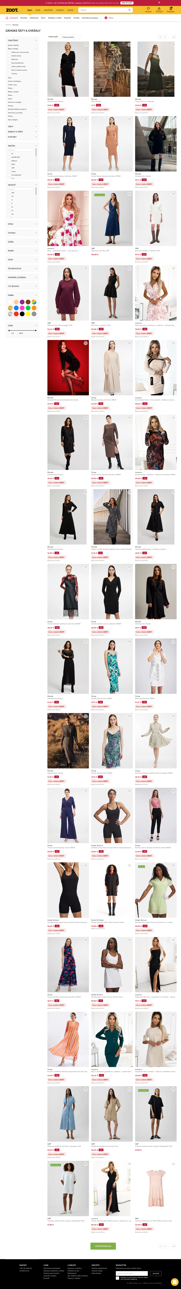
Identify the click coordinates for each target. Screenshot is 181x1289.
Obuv (43, 17)
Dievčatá (48, 10)
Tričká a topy (12, 85)
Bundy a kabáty (13, 45)
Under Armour (97, 845)
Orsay (49, 174)
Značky (76, 17)
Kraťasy (10, 106)
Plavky (10, 116)
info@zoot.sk (24, 1271)
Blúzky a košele (13, 92)
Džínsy (10, 95)
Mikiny (10, 88)
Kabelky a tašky (55, 17)
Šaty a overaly (13, 49)
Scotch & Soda (97, 920)
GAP (93, 248)
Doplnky (67, 17)
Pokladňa (171, 9)
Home (70, 10)
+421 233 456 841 (25, 1268)
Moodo (50, 99)
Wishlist (148, 10)
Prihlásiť (159, 10)
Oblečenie (34, 17)
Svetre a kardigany (14, 81)
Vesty (9, 78)
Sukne (10, 99)
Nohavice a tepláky (14, 102)
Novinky (24, 17)
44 (174, 37)
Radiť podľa (53, 36)
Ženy (29, 10)
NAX (136, 1218)
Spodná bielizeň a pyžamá (17, 109)
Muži (38, 10)
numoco (50, 248)
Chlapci (60, 10)
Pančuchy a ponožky (15, 113)
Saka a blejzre (13, 120)
